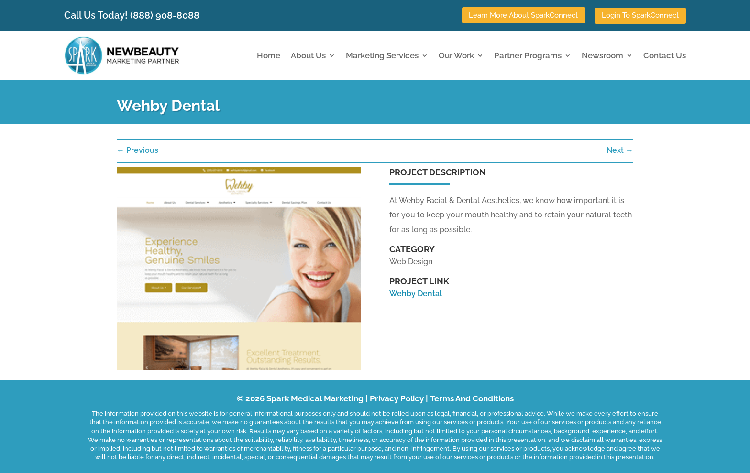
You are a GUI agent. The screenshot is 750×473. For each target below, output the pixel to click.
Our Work (456, 55)
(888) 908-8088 (164, 15)
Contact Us (664, 55)
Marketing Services (382, 55)
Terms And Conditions (472, 398)
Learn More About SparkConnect (523, 15)
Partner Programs (528, 55)
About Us (308, 55)
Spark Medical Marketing (315, 398)
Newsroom (602, 55)
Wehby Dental (415, 293)
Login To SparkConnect (640, 15)
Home (268, 55)
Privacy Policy (397, 398)
